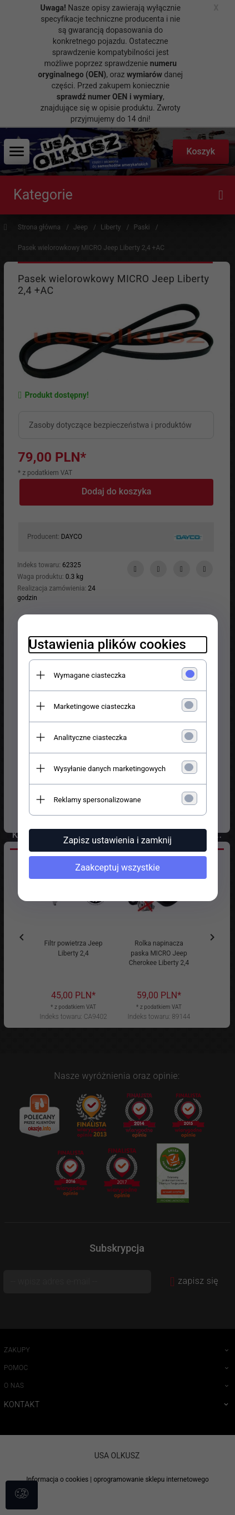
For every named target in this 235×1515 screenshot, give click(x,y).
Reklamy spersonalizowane (97, 800)
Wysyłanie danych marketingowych (110, 768)
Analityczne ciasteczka (90, 737)
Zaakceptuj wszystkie (117, 867)
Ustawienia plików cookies (107, 644)
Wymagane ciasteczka (90, 675)
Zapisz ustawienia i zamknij (117, 840)
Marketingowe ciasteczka (95, 706)
